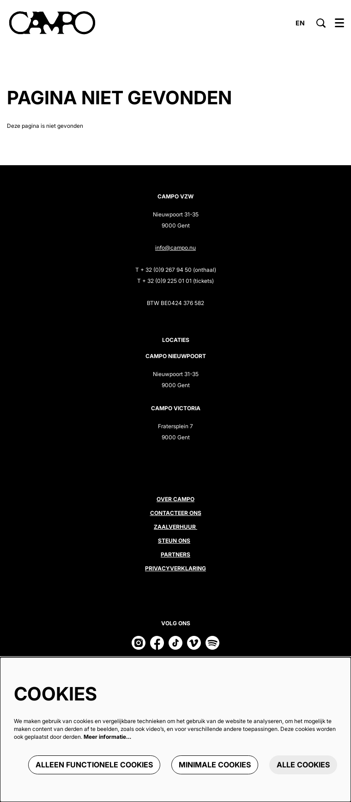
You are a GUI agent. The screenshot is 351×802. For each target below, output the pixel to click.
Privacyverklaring (175, 568)
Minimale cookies (215, 764)
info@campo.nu (175, 247)
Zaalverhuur (175, 526)
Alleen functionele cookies (94, 764)
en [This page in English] (300, 23)
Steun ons (174, 540)
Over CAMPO (175, 499)
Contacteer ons (175, 512)
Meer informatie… (107, 736)
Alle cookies (303, 764)
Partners (175, 554)
